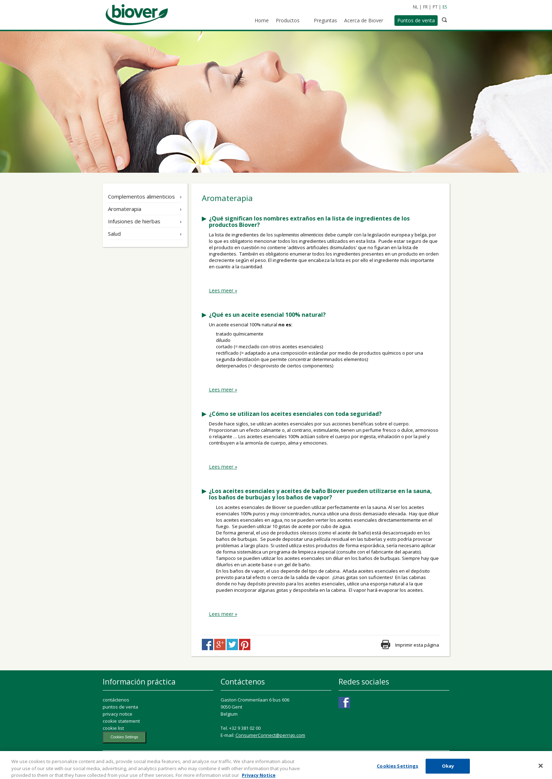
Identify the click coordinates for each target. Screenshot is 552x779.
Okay (448, 768)
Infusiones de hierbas (134, 221)
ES (445, 7)
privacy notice (117, 714)
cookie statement (121, 721)
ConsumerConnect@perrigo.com (270, 735)
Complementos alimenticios (141, 196)
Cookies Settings (124, 737)
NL (415, 7)
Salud (114, 233)
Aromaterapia (124, 208)
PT (435, 7)
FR (425, 7)
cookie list (113, 728)
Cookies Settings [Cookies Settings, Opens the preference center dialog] (397, 768)
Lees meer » (223, 290)
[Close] (540, 768)
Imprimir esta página (417, 645)
